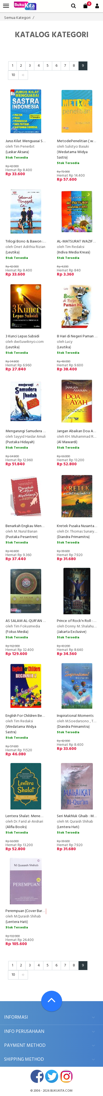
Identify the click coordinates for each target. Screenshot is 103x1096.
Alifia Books (16, 827)
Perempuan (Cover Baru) (25, 911)
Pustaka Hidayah (20, 442)
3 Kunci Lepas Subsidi (22, 336)
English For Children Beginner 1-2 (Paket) (38, 716)
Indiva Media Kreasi (73, 252)
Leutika (13, 252)
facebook (37, 1076)
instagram (66, 1076)
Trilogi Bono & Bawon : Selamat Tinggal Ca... (41, 241)
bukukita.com (61, 1090)
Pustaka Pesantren (22, 537)
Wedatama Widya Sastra (72, 155)
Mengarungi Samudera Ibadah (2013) (34, 431)
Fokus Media (17, 632)
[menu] (6, 6)
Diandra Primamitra (73, 537)
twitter (52, 1076)
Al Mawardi (67, 442)
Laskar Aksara (17, 152)
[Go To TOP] (51, 1001)
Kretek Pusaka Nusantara (77, 526)
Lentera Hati (68, 827)
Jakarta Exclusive (71, 632)
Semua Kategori (17, 18)
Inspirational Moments (75, 716)
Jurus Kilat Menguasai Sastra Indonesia (36, 141)
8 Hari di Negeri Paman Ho (78, 336)
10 (13, 75)
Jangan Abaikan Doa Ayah (78, 431)
